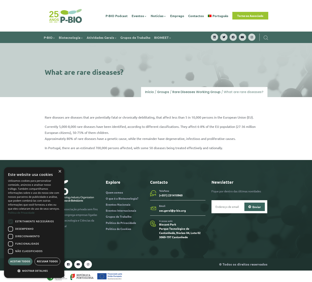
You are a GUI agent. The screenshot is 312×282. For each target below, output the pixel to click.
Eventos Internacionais (121, 210)
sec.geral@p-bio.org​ (172, 210)
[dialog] (34, 222)
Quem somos (114, 192)
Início (149, 92)
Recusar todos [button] (47, 261)
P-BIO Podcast (117, 16)
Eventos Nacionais (118, 204)
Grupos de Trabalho (135, 37)
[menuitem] (218, 16)
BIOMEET (162, 37)
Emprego (177, 16)
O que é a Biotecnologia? (122, 198)
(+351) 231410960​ (171, 195)
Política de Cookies (118, 229)
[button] (34, 271)
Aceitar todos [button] (20, 261)
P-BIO (49, 37)
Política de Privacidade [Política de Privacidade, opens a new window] (21, 212)
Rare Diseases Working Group (196, 92)
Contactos (196, 16)
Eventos (139, 16)
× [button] (59, 171)
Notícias (158, 16)
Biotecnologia (71, 37)
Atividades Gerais (102, 37)
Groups (163, 92)
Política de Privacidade (121, 223)
